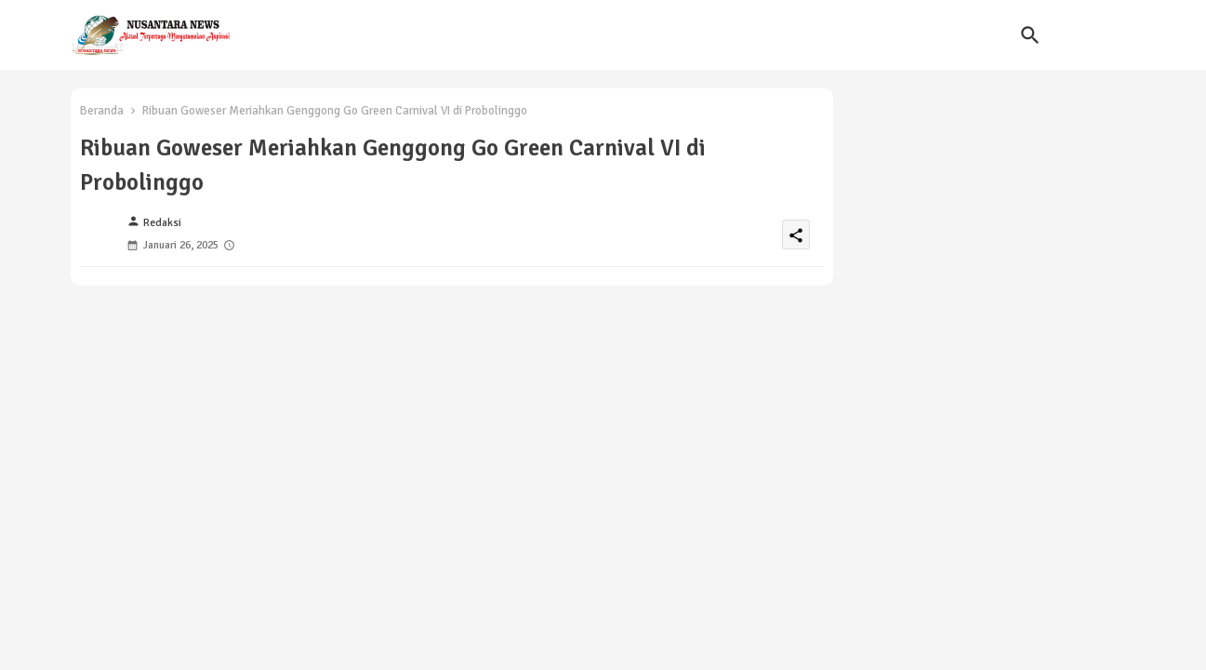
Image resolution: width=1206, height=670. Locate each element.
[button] (1030, 35)
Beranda (102, 110)
